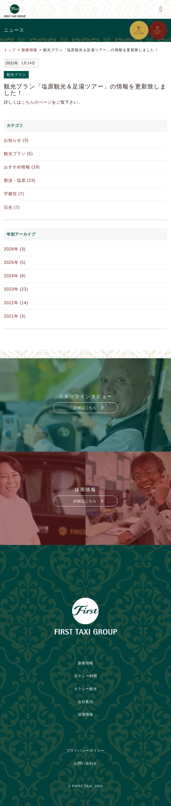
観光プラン (16, 75)
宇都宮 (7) (14, 194)
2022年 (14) (16, 303)
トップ (10, 50)
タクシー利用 (85, 676)
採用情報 (85, 715)
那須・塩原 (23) (19, 180)
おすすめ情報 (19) (22, 167)
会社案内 (85, 702)
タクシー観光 (85, 689)
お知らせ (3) (16, 140)
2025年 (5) (15, 262)
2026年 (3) (15, 249)
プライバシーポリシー (85, 751)
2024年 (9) (15, 276)
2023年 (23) (16, 289)
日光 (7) (12, 207)
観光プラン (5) (18, 153)
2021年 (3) (15, 316)
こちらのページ (36, 102)
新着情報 (29, 50)
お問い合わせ (85, 763)
